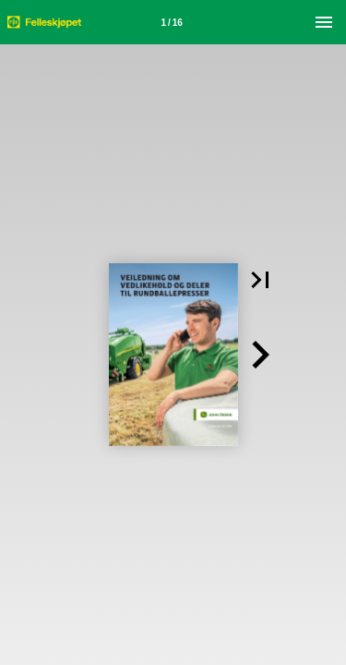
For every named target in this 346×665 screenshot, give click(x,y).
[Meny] (324, 22)
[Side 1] (172, 22)
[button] (260, 279)
